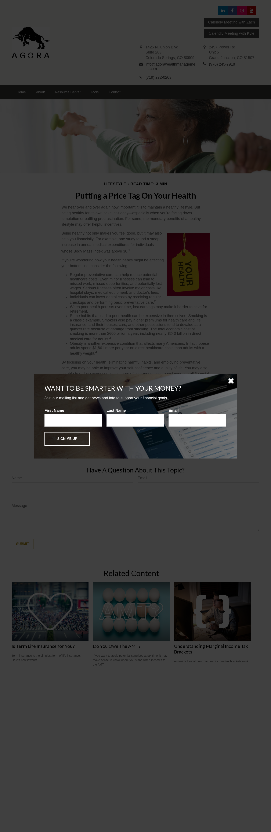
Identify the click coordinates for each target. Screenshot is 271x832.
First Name (54, 410)
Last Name (116, 410)
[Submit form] (67, 439)
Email (174, 410)
